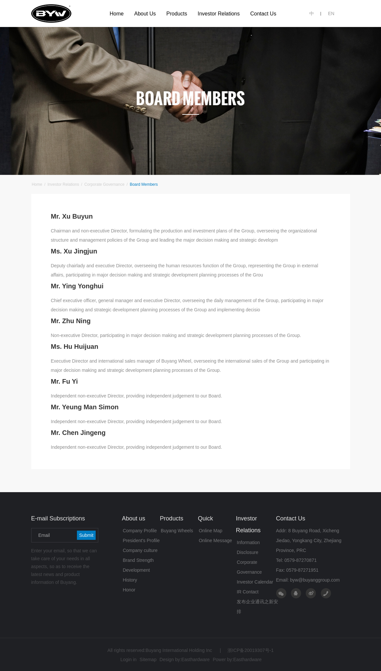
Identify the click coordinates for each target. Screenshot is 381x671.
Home (37, 184)
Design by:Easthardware (184, 659)
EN (331, 13)
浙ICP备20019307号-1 (247, 650)
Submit (86, 535)
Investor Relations (63, 184)
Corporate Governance (104, 184)
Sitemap (148, 659)
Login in (128, 659)
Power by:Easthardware (237, 659)
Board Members (143, 184)
